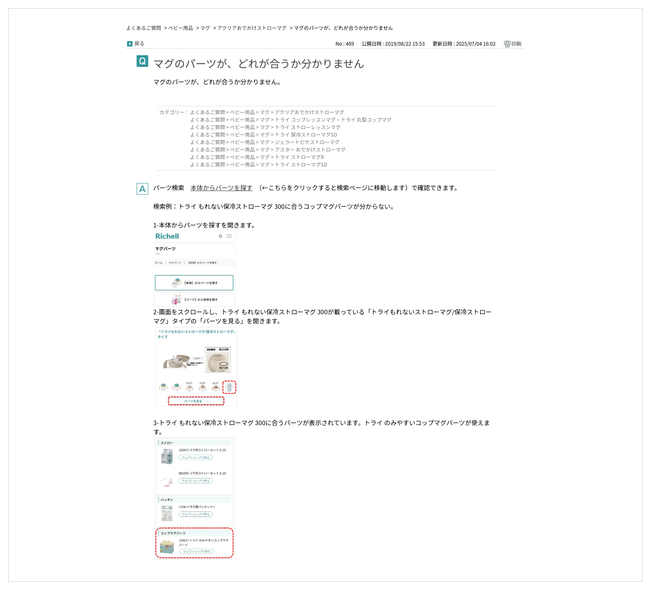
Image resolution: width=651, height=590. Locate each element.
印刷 (516, 43)
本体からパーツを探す (222, 187)
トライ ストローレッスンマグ (308, 126)
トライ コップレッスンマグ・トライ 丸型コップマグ (333, 119)
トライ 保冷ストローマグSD (306, 134)
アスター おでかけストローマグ (310, 149)
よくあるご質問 (143, 27)
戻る (139, 43)
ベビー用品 (180, 27)
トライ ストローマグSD (301, 164)
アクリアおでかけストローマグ (251, 27)
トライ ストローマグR (299, 156)
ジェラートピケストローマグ (307, 141)
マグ (205, 27)
